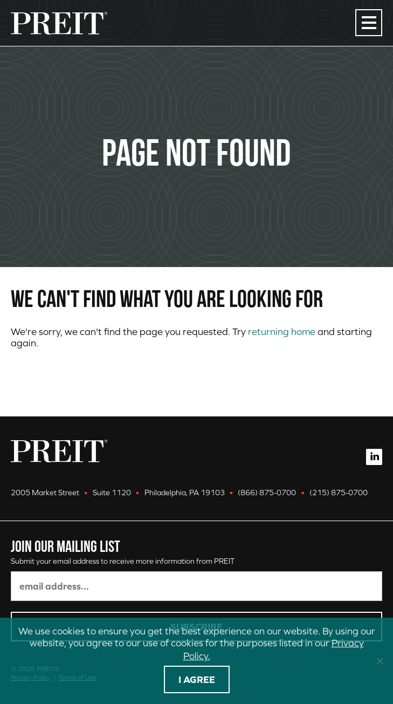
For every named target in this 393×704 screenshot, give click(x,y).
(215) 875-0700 (338, 492)
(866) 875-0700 (267, 492)
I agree (196, 679)
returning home (281, 331)
